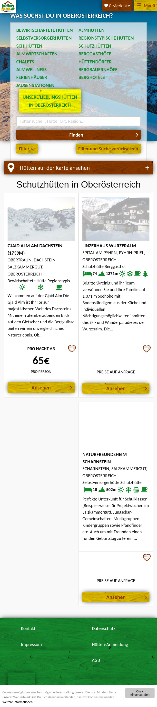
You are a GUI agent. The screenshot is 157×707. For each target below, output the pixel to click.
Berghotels (91, 77)
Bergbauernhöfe (98, 69)
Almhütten (91, 30)
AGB (96, 660)
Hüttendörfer (95, 62)
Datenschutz (103, 628)
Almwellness (31, 69)
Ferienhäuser (31, 77)
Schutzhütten (94, 46)
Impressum (31, 644)
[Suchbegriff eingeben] (78, 121)
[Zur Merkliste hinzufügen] (72, 349)
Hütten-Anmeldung (110, 644)
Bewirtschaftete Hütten (44, 30)
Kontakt (28, 628)
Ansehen (41, 387)
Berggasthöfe (94, 54)
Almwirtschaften (37, 54)
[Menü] (139, 5)
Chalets (25, 62)
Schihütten (29, 46)
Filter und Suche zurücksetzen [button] (108, 149)
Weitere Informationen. (18, 702)
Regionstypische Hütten (106, 38)
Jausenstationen (35, 85)
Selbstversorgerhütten (44, 38)
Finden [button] (76, 135)
